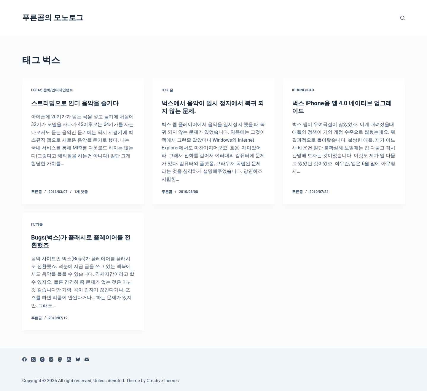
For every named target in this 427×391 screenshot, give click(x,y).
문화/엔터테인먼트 (58, 90)
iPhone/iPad (303, 90)
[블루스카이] (78, 359)
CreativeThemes (163, 380)
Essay (36, 90)
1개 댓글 (81, 192)
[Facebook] (24, 359)
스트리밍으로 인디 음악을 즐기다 (75, 103)
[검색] (402, 18)
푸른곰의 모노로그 (52, 17)
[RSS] (69, 359)
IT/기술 (167, 90)
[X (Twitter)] (33, 359)
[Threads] (51, 359)
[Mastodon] (60, 359)
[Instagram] (42, 359)
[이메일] (87, 359)
